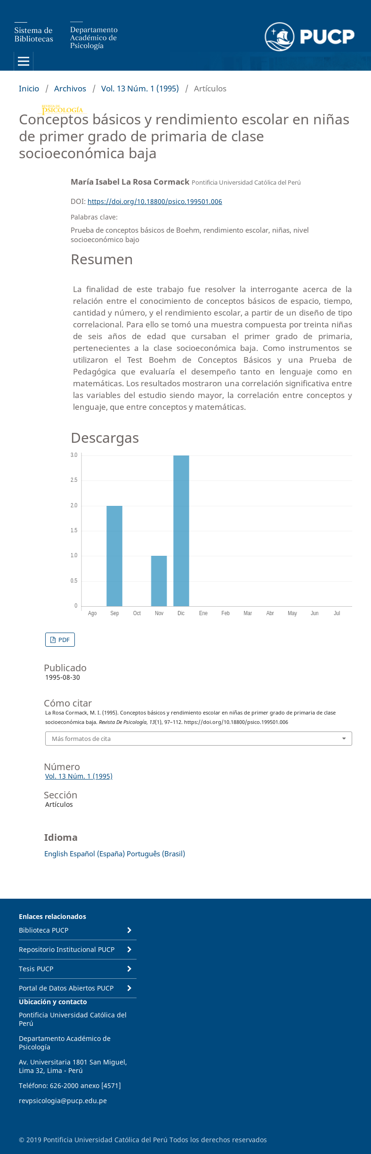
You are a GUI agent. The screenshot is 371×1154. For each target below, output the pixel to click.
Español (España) (97, 853)
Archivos (70, 88)
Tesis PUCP (36, 968)
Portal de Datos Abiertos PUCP (66, 987)
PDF (63, 639)
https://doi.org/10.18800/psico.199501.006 (155, 201)
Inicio (29, 88)
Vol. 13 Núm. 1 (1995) (140, 88)
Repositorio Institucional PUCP (66, 949)
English (56, 853)
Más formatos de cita (81, 738)
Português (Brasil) (156, 853)
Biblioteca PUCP (43, 930)
